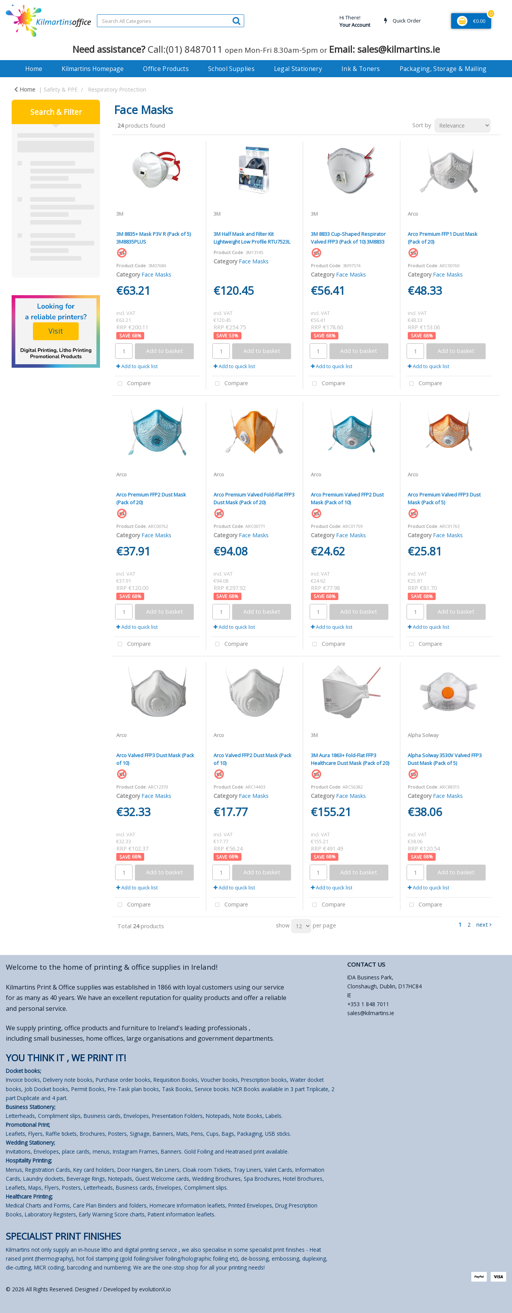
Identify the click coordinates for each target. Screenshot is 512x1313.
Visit (55, 331)
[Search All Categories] (170, 20)
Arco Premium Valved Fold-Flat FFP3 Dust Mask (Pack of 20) (254, 498)
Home (33, 68)
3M (119, 213)
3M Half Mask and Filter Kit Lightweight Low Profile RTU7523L (252, 237)
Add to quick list (137, 366)
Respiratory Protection (117, 89)
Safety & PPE (61, 89)
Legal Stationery (298, 68)
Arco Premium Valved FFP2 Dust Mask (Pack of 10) (347, 498)
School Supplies (231, 68)
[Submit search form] (236, 20)
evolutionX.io (155, 1289)
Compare (132, 383)
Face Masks (156, 274)
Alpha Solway (423, 735)
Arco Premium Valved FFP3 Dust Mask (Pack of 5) (444, 498)
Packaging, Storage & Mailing (443, 68)
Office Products (166, 68)
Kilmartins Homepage (93, 68)
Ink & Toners (360, 68)
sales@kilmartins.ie (370, 1013)
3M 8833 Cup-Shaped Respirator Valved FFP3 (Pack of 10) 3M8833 (348, 237)
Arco (413, 213)
